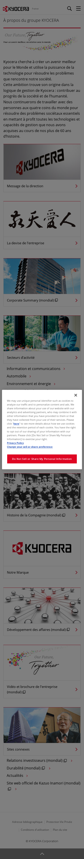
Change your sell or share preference (30, 446)
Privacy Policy (15, 443)
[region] (42, 429)
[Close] (76, 395)
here (16, 423)
